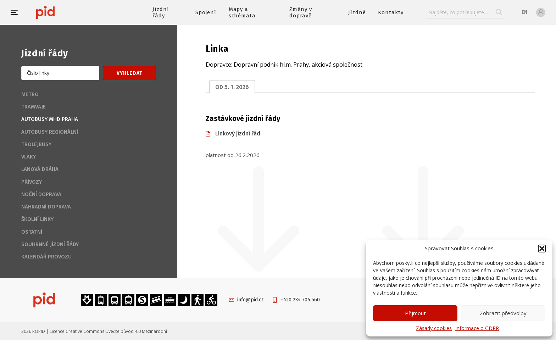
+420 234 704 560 (300, 300)
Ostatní (31, 232)
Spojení (205, 12)
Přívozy (31, 182)
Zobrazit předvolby (503, 313)
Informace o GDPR (477, 328)
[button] (541, 248)
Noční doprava (41, 194)
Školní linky (37, 219)
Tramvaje (33, 107)
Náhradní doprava (46, 207)
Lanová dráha (40, 169)
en (524, 12)
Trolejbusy (36, 144)
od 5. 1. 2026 (232, 87)
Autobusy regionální (49, 132)
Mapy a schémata (242, 12)
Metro (30, 94)
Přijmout (415, 313)
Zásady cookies (434, 328)
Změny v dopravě (300, 12)
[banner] (66, 12)
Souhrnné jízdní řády (50, 244)
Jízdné (357, 12)
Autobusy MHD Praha (49, 119)
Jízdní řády (160, 12)
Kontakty (391, 12)
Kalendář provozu (46, 256)
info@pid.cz (250, 300)
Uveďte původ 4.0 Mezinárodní (136, 331)
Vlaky (28, 157)
